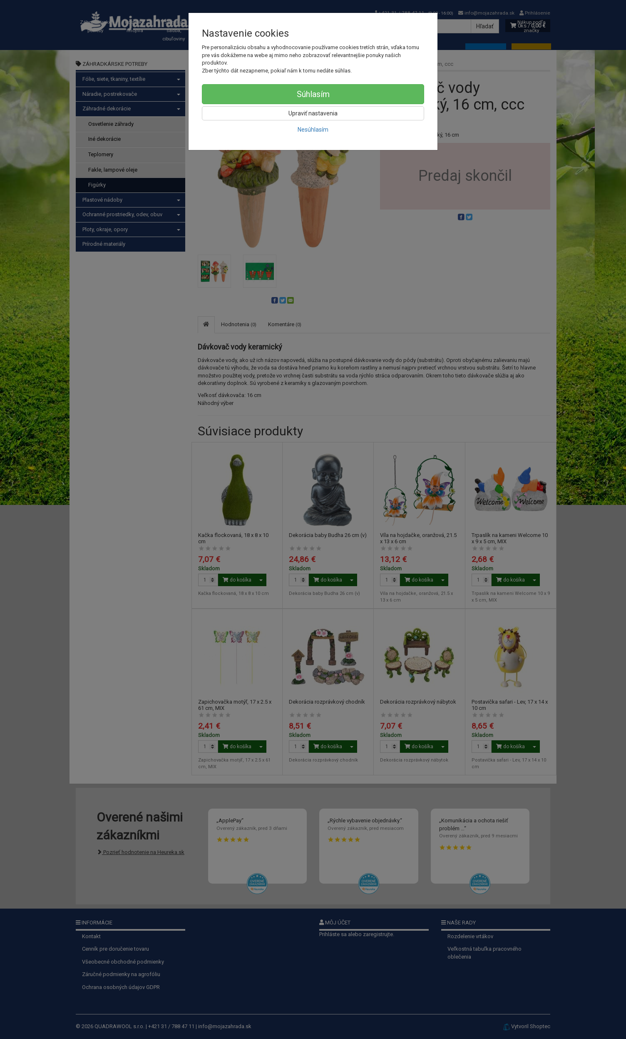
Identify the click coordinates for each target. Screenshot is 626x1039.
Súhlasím (313, 94)
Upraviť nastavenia (313, 113)
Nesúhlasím (313, 129)
